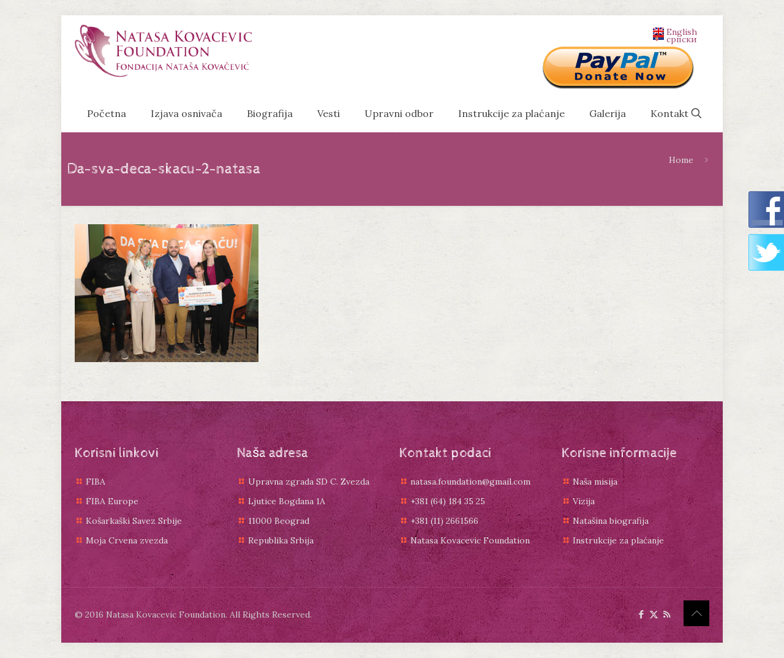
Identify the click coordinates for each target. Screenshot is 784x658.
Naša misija (595, 481)
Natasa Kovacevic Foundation (470, 540)
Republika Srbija (281, 540)
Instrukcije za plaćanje (618, 540)
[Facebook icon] (641, 614)
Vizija (584, 501)
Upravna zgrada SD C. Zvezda (308, 481)
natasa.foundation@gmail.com (470, 481)
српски (675, 38)
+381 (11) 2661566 (444, 520)
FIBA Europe (112, 501)
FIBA (95, 481)
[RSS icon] (666, 614)
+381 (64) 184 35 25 (447, 501)
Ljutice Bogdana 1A (286, 501)
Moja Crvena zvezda (127, 540)
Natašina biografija (611, 520)
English (675, 31)
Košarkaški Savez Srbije (134, 520)
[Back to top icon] (696, 613)
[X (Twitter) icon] (653, 614)
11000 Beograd (278, 520)
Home (681, 159)
